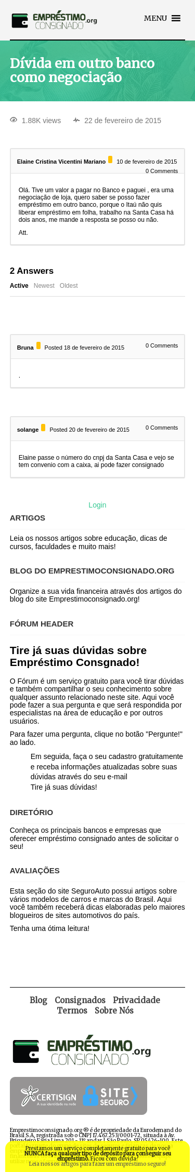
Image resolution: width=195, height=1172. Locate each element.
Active (19, 285)
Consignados (80, 1000)
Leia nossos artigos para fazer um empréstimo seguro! (97, 1164)
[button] (155, 18)
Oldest (69, 285)
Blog (38, 1000)
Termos (72, 1011)
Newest (44, 285)
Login (97, 505)
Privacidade (136, 1000)
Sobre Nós (114, 1011)
